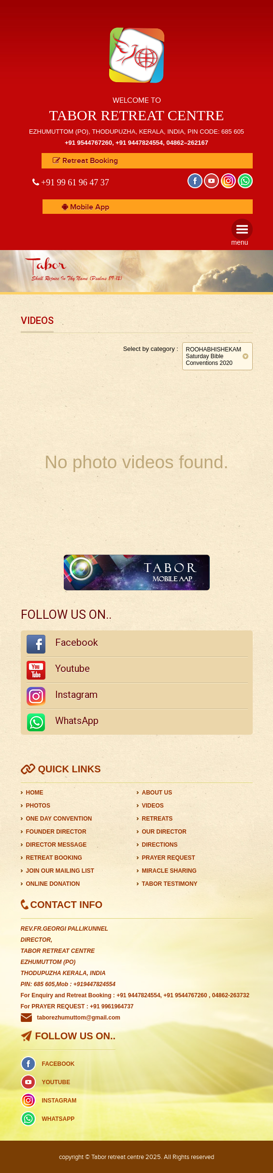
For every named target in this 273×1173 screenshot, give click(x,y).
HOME (34, 792)
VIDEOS (153, 805)
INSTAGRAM (59, 1100)
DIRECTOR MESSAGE (56, 844)
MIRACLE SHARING (169, 870)
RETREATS (157, 818)
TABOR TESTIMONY (170, 883)
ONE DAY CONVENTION (59, 818)
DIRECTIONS (160, 844)
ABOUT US (157, 792)
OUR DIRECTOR (164, 831)
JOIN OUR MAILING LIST (60, 870)
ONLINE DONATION (53, 883)
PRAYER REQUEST (168, 857)
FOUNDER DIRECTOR (56, 831)
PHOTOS (38, 805)
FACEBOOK (58, 1064)
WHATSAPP (58, 1119)
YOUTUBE (56, 1082)
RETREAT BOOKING (54, 857)
